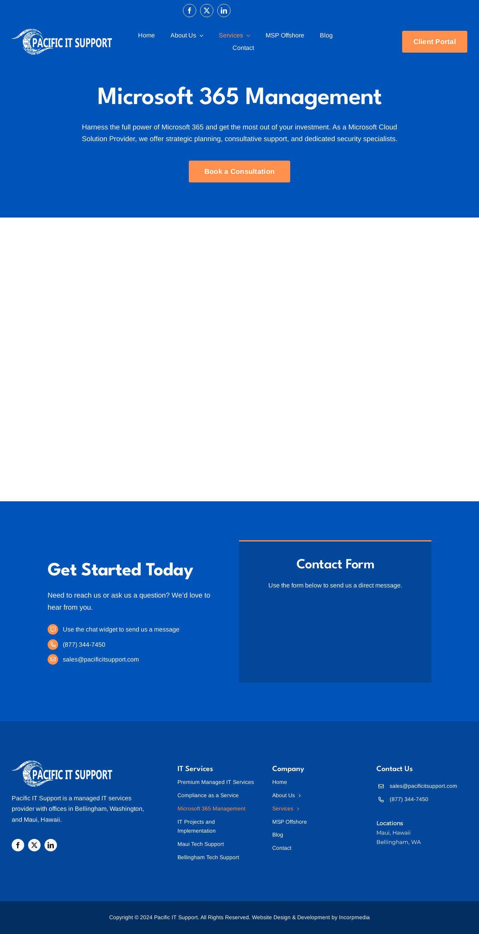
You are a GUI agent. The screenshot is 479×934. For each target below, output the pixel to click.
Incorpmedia (354, 917)
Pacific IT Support (36, 798)
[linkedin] (224, 10)
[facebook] (189, 10)
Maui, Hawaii (393, 832)
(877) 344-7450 (84, 644)
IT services (116, 798)
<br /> (335, 632)
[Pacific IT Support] (62, 763)
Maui (30, 819)
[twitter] (206, 10)
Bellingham (90, 808)
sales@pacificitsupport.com (101, 659)
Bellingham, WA (398, 842)
